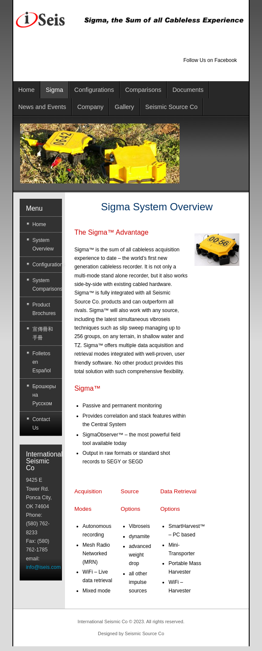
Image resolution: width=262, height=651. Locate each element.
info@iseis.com (43, 567)
